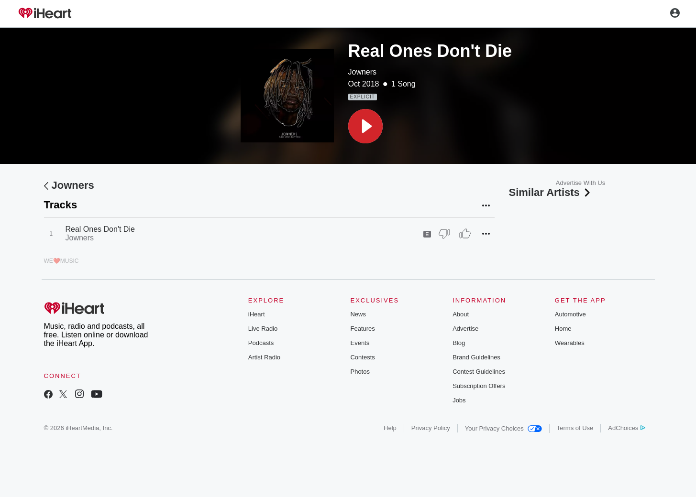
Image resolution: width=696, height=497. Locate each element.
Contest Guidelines (479, 371)
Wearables (570, 342)
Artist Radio (264, 357)
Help (390, 428)
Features (362, 328)
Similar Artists (550, 192)
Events (359, 342)
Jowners (362, 72)
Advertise (465, 328)
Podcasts (261, 342)
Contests (362, 357)
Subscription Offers (479, 385)
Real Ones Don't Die (100, 229)
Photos (359, 371)
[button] (365, 126)
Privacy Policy (430, 428)
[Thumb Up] (465, 233)
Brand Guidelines (476, 357)
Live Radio (262, 328)
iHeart (256, 314)
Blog (459, 342)
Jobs (459, 400)
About (461, 314)
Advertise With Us (580, 182)
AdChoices (626, 428)
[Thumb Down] (444, 233)
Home (563, 328)
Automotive (570, 314)
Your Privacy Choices (503, 428)
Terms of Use (575, 428)
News (358, 314)
